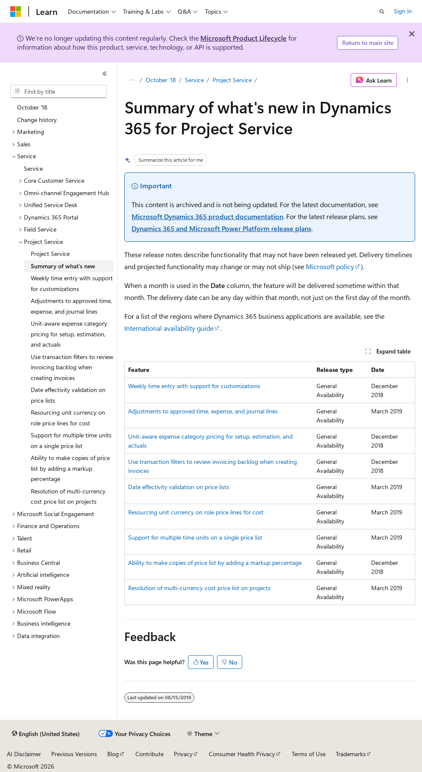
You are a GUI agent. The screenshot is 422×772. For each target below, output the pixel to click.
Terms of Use (308, 754)
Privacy (183, 754)
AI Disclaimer (24, 754)
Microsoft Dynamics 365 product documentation (207, 216)
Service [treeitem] (33, 168)
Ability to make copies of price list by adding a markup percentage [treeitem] (70, 468)
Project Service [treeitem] (50, 253)
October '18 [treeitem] (32, 107)
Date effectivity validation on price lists (178, 487)
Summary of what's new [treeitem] (63, 266)
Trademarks (351, 754)
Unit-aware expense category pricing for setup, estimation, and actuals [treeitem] (69, 333)
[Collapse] (105, 73)
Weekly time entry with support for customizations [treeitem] (72, 283)
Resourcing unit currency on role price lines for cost (196, 512)
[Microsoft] (15, 11)
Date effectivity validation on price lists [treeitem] (68, 395)
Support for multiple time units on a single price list (195, 537)
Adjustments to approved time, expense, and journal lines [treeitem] (71, 306)
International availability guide (169, 328)
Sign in (403, 11)
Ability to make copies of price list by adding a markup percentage (215, 562)
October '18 (161, 80)
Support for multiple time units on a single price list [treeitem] (71, 440)
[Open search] (381, 11)
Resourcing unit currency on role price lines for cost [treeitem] (68, 417)
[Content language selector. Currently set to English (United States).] (46, 734)
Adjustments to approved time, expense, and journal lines (203, 411)
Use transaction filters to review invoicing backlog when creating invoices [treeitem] (72, 367)
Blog (113, 754)
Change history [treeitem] (37, 120)
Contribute (149, 754)
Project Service (232, 80)
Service (194, 80)
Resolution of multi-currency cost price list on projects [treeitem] (68, 496)
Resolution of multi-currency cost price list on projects (199, 588)
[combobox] (58, 91)
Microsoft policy (330, 266)
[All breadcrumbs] (131, 80)
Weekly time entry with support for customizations (194, 386)
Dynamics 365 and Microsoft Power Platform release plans (221, 228)
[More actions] (407, 80)
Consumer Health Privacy (242, 754)
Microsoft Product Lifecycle (243, 37)
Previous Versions (74, 754)
